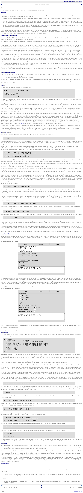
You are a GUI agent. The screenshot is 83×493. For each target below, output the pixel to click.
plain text (22, 123)
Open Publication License (78, 491)
